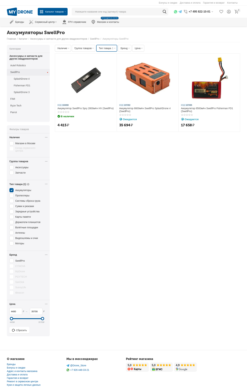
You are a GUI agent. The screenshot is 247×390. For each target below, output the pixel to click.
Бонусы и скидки (16, 367)
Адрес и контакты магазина (22, 371)
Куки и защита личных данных (24, 384)
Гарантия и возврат (17, 378)
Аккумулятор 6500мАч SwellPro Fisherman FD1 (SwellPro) (207, 110)
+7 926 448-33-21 (77, 370)
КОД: (59, 105)
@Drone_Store (76, 365)
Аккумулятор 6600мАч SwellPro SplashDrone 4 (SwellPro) (145, 110)
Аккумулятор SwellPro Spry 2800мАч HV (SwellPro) (85, 108)
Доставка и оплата (17, 374)
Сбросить (19, 330)
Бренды (11, 364)
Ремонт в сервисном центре (22, 381)
